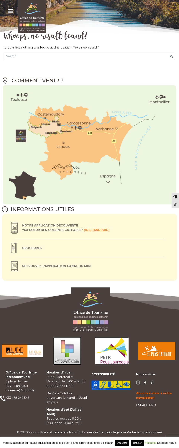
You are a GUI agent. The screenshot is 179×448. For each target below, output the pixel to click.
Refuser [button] (137, 442)
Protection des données (144, 432)
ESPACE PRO (146, 405)
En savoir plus (166, 442)
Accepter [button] (122, 442)
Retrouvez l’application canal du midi (56, 266)
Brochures (32, 248)
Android (101, 230)
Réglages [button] (150, 442)
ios (88, 230)
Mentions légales (111, 432)
